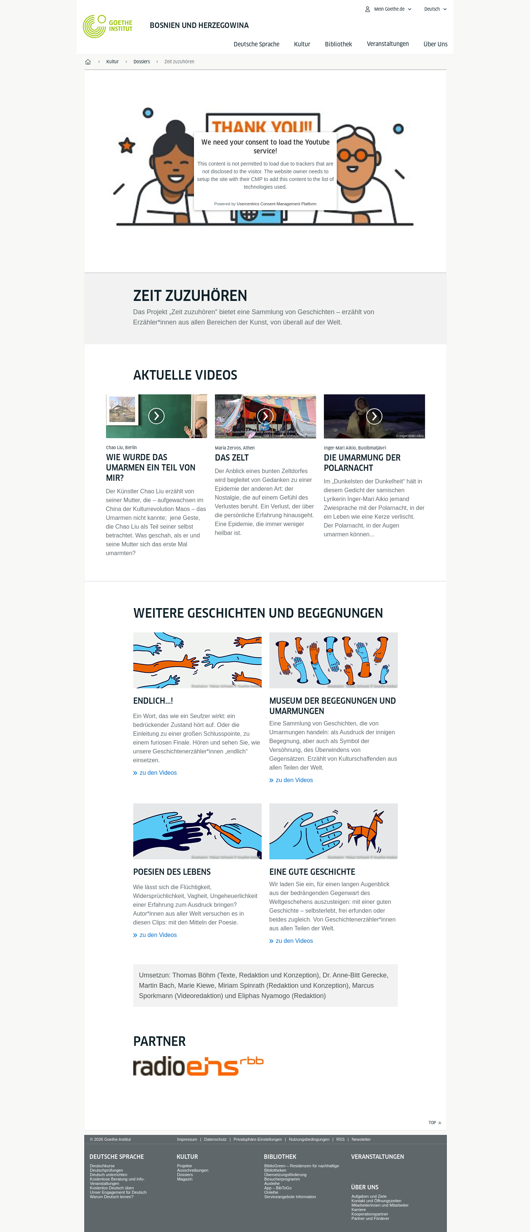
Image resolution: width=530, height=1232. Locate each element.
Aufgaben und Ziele (368, 1196)
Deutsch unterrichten (108, 1174)
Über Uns (436, 44)
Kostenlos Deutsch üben (112, 1188)
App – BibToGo (278, 1188)
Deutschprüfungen (106, 1170)
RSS (340, 1139)
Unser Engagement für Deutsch (118, 1192)
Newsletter (361, 1139)
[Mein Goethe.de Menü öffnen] (388, 9)
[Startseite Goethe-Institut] (107, 26)
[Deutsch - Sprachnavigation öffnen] (436, 9)
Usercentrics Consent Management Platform (276, 204)
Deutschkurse (102, 1166)
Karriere (358, 1209)
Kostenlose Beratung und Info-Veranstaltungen (117, 1181)
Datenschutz (215, 1139)
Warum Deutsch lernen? (111, 1196)
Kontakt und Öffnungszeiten (376, 1201)
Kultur (302, 44)
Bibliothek (338, 44)
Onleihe (271, 1192)
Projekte (184, 1166)
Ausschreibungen (192, 1170)
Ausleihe (272, 1183)
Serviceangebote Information (290, 1196)
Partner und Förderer (370, 1218)
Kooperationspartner (369, 1214)
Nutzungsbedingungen (309, 1139)
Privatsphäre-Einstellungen (258, 1139)
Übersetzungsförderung (285, 1174)
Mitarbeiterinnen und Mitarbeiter (380, 1205)
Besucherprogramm (282, 1179)
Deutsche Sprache (256, 44)
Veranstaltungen (377, 1156)
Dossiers (185, 1174)
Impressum (187, 1139)
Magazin (184, 1179)
